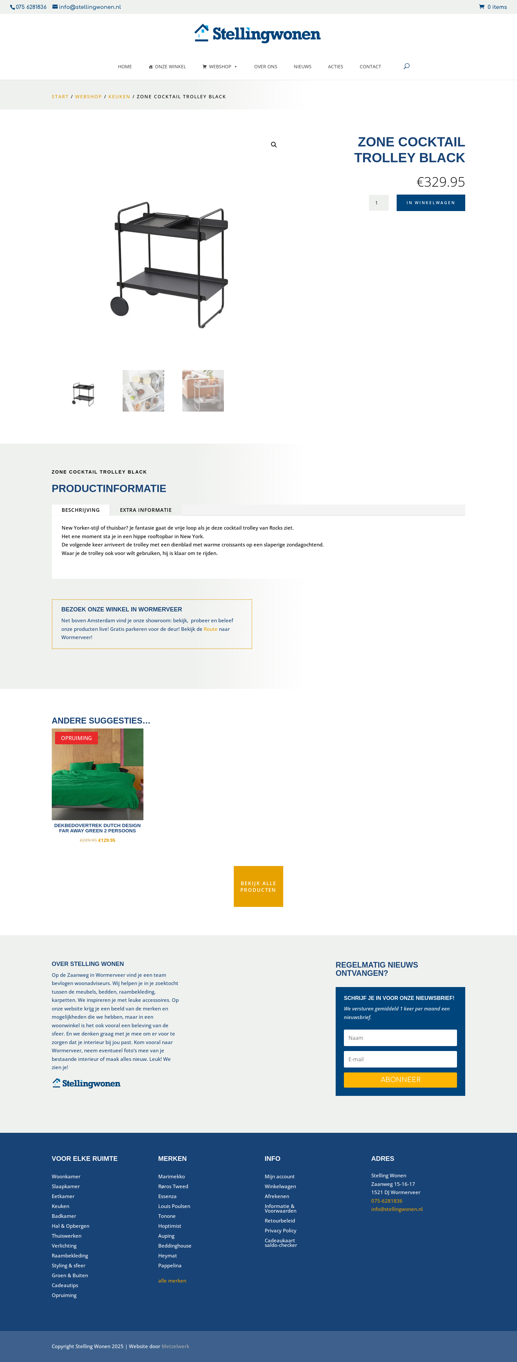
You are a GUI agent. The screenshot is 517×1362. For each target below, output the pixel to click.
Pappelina (170, 1266)
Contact (370, 66)
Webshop (223, 67)
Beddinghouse (175, 1246)
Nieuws (303, 66)
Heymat (167, 1256)
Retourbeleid (280, 1221)
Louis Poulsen (174, 1206)
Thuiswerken (66, 1236)
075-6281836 (387, 1200)
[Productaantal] (379, 202)
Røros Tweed (173, 1187)
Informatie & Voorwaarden (280, 1209)
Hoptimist (169, 1226)
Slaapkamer (66, 1187)
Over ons (265, 66)
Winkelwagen (280, 1187)
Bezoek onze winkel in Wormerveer (121, 609)
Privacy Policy (280, 1231)
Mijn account (280, 1177)
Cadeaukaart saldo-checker (281, 1243)
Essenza (167, 1196)
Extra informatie (146, 510)
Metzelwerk (175, 1346)
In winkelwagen (431, 202)
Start (60, 96)
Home (125, 66)
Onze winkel (170, 66)
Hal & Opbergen (70, 1226)
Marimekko (171, 1177)
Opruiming (64, 1295)
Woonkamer (66, 1177)
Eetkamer (63, 1196)
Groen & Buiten (70, 1276)
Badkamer (64, 1216)
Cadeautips (65, 1285)
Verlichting (64, 1246)
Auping (166, 1236)
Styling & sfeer (68, 1266)
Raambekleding (70, 1256)
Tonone (167, 1216)
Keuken (119, 96)
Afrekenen (277, 1196)
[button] (274, 145)
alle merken (172, 1280)
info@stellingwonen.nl (397, 1209)
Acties (335, 66)
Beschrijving (81, 510)
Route (211, 629)
